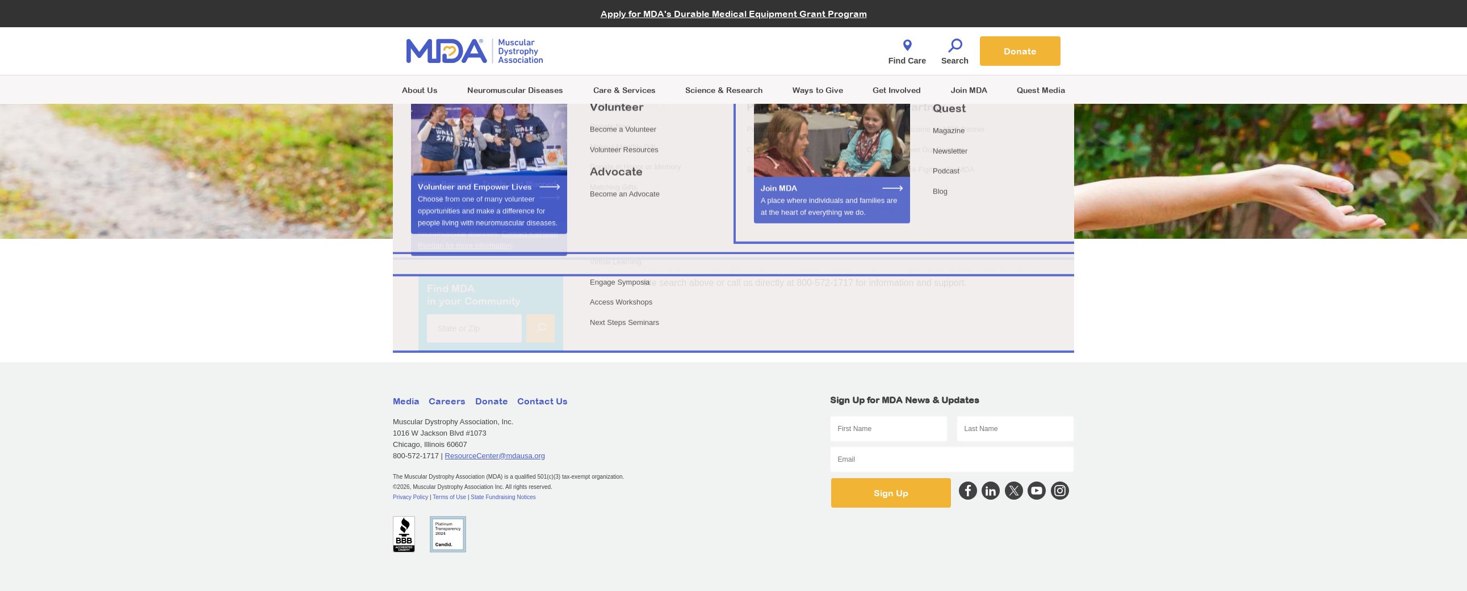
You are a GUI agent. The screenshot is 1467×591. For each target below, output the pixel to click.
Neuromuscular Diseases (515, 90)
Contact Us (542, 401)
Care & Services (624, 90)
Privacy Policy (410, 497)
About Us (420, 90)
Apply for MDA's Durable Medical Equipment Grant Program (734, 14)
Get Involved (897, 90)
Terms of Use (449, 497)
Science (723, 90)
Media (406, 401)
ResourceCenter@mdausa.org (495, 455)
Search (955, 48)
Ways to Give (818, 90)
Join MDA (969, 90)
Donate (1020, 51)
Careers (447, 401)
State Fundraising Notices (503, 497)
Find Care (907, 48)
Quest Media (1041, 90)
